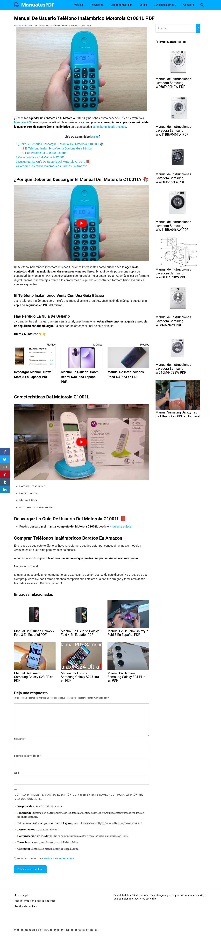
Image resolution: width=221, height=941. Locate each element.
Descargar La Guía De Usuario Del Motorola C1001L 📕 (53, 161)
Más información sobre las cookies (35, 901)
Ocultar (95, 136)
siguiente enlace (120, 526)
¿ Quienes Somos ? (165, 4)
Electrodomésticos (121, 4)
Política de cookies (26, 906)
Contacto (188, 4)
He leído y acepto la (44, 858)
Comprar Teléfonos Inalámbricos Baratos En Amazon (51, 166)
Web (16, 773)
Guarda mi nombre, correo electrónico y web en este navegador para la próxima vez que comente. (79, 797)
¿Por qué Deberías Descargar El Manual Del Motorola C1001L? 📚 (60, 144)
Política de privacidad (58, 858)
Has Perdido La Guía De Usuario (43, 153)
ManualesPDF (23, 122)
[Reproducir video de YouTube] (81, 223)
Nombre (20, 739)
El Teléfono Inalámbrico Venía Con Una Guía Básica (56, 148)
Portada (17, 25)
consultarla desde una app (109, 126)
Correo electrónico (28, 756)
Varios (143, 4)
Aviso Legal (21, 895)
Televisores (96, 4)
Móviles (78, 4)
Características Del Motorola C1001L (41, 157)
